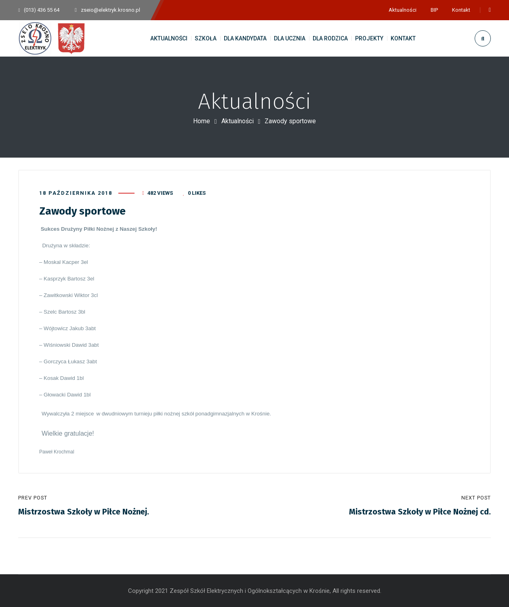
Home (201, 121)
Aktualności (237, 121)
